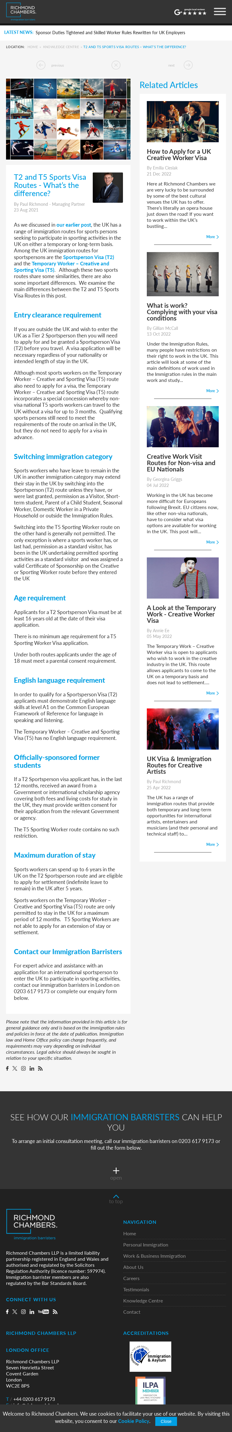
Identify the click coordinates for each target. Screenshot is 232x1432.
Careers (131, 1279)
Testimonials (136, 1290)
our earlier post (73, 224)
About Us (133, 1268)
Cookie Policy (133, 1421)
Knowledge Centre (61, 46)
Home (32, 46)
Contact (131, 1312)
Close (166, 1421)
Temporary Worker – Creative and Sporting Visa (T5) (61, 266)
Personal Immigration (145, 1245)
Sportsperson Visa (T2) (88, 257)
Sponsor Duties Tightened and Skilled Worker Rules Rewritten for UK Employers (110, 32)
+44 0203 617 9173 (30, 1400)
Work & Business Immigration (154, 1256)
